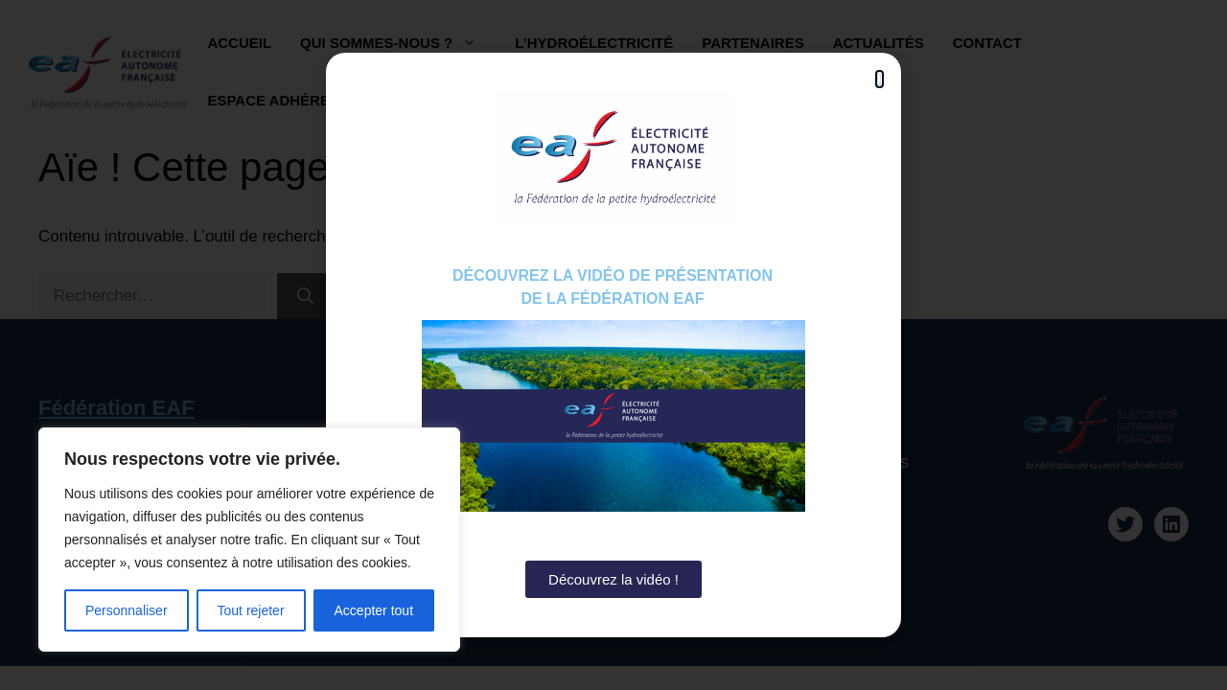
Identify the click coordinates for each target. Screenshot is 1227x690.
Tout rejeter (251, 610)
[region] (249, 539)
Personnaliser (126, 610)
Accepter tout (374, 610)
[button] (879, 79)
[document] (613, 345)
